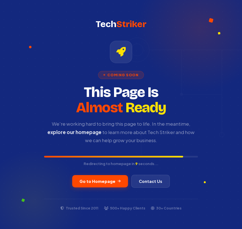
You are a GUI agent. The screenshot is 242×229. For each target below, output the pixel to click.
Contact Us (150, 181)
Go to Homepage (100, 181)
